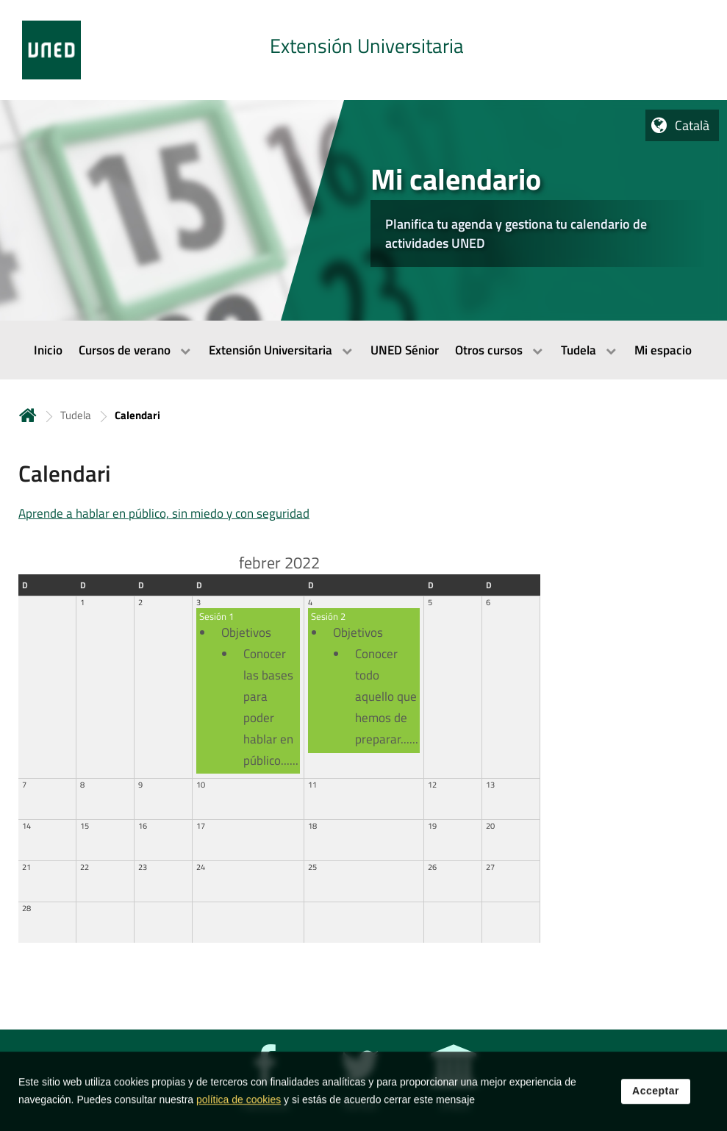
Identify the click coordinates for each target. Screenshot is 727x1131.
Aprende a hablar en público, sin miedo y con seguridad (163, 513)
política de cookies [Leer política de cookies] (238, 1112)
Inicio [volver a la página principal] (28, 415)
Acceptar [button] (655, 1103)
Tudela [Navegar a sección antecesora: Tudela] (75, 415)
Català (692, 125)
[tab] (363, 50)
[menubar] (363, 350)
